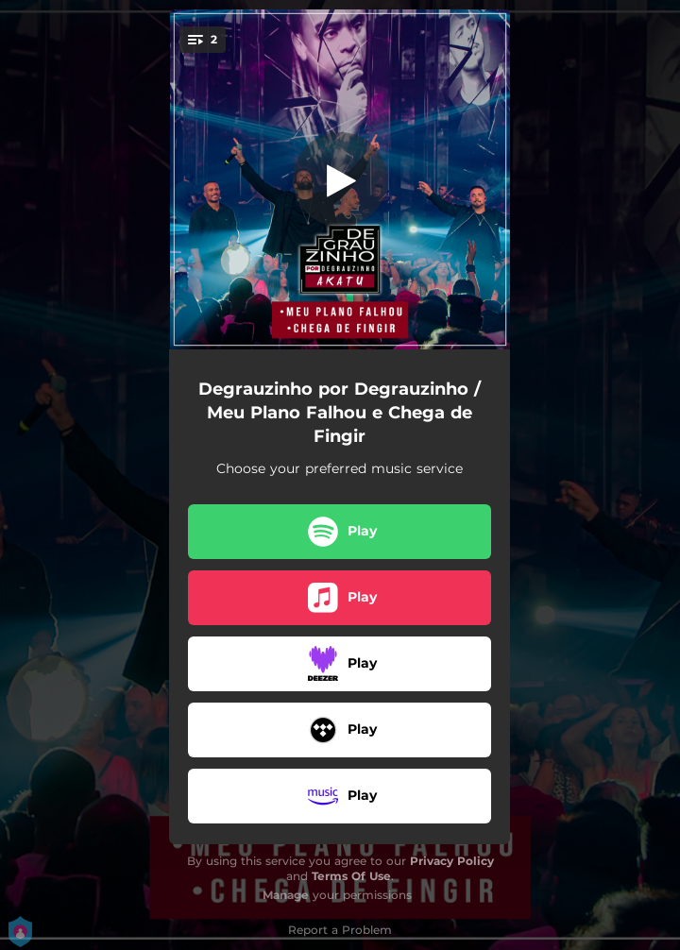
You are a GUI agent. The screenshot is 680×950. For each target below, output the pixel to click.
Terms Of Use (351, 876)
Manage (286, 895)
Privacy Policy (452, 861)
